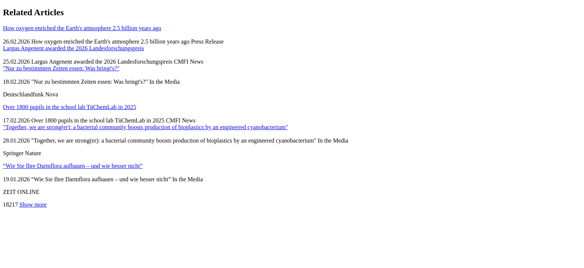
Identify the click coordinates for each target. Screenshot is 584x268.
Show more (33, 204)
